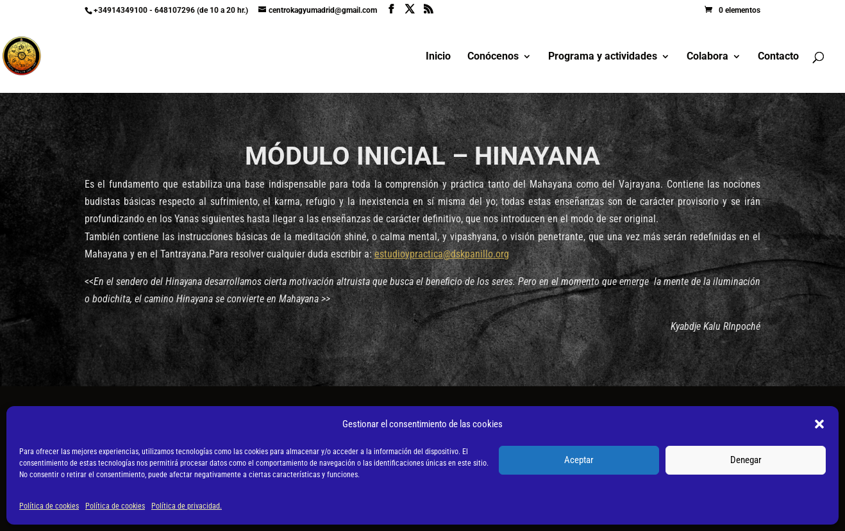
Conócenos (493, 57)
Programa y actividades (602, 57)
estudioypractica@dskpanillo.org (441, 254)
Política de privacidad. (186, 506)
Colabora (707, 57)
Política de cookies (49, 506)
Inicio (438, 57)
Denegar (746, 460)
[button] (819, 424)
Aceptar (579, 460)
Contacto (778, 57)
